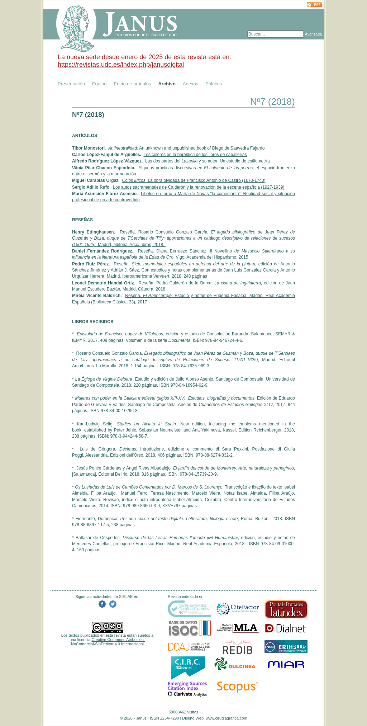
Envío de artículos (132, 83)
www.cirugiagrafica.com (226, 718)
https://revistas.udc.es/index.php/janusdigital (121, 64)
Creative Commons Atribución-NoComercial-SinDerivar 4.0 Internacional (108, 641)
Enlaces (213, 83)
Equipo (99, 83)
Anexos (190, 83)
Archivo (166, 83)
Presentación (71, 83)
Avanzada (313, 34)
